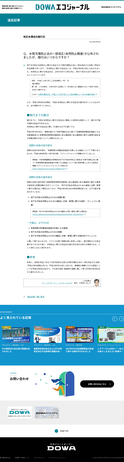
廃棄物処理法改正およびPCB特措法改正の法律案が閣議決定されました (48, 351)
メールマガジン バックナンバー (57, 458)
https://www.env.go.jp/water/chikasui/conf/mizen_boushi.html (57, 214)
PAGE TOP (64, 431)
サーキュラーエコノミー (114, 345)
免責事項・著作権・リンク (22, 458)
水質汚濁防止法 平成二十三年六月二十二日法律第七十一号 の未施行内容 (66, 94)
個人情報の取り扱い (5, 458)
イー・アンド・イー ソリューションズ (57, 283)
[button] (114, 318)
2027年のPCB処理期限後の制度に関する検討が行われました (80, 350)
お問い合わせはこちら (97, 384)
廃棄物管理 (15, 345)
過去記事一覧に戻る (36, 296)
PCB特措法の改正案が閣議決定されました (16, 350)
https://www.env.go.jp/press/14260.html (48, 169)
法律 (22, 345)
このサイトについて (39, 458)
